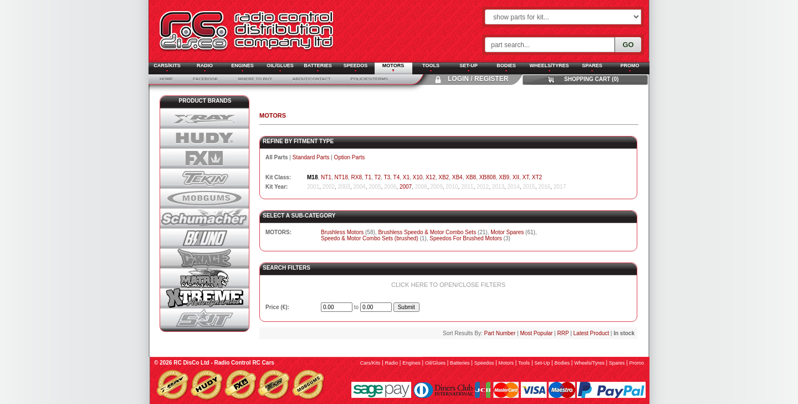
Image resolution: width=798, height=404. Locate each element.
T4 (396, 177)
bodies (562, 363)
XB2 (443, 177)
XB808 (487, 177)
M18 (312, 177)
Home (166, 79)
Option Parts (349, 157)
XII (516, 177)
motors (506, 363)
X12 (431, 177)
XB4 (457, 177)
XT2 (537, 177)
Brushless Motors (342, 232)
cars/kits (370, 363)
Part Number (500, 333)
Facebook (205, 79)
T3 (386, 177)
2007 (406, 187)
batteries (460, 363)
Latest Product (591, 333)
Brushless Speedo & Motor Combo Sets (427, 232)
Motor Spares (507, 232)
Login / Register (478, 79)
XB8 (471, 177)
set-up (542, 363)
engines (411, 363)
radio (391, 363)
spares (617, 363)
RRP (563, 333)
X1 (406, 177)
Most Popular (536, 333)
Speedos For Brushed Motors (465, 238)
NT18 (340, 177)
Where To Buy (255, 79)
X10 (418, 177)
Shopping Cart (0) (591, 79)
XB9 (504, 177)
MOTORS (272, 115)
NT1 (326, 177)
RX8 (356, 177)
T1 (368, 177)
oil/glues (435, 363)
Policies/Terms (369, 79)
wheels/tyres (589, 363)
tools (524, 363)
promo (636, 363)
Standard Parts (311, 157)
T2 (377, 177)
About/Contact (311, 79)
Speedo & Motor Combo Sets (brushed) (369, 238)
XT (526, 177)
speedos (484, 363)
